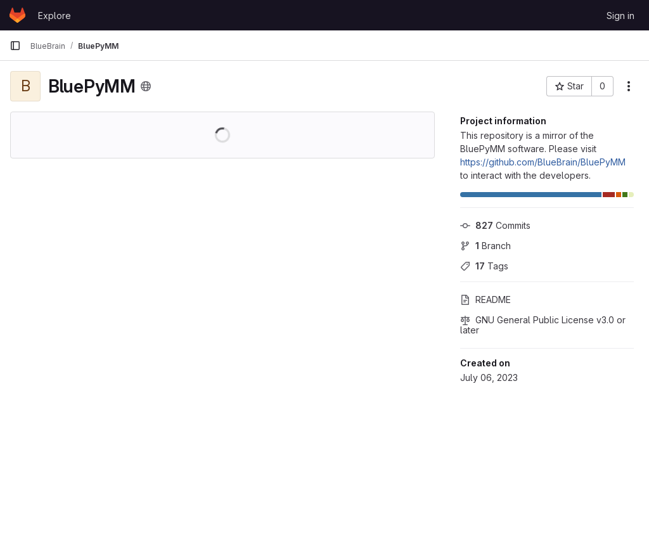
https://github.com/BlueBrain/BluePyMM (543, 162)
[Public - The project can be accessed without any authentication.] (146, 86)
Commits (495, 225)
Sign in (620, 15)
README (485, 299)
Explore (54, 15)
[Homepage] (17, 15)
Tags (484, 266)
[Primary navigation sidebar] (15, 45)
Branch (485, 245)
